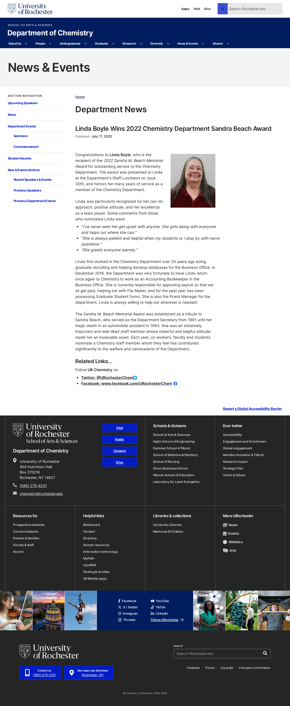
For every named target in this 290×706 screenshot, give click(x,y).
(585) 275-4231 (33, 485)
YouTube (160, 601)
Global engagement (237, 448)
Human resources (96, 545)
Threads (127, 620)
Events (231, 533)
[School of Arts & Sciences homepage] (45, 433)
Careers (119, 450)
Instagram (128, 613)
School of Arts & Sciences (30, 25)
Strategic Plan (233, 468)
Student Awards (19, 158)
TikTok (158, 607)
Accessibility (232, 435)
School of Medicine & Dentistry (175, 455)
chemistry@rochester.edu (41, 493)
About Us (15, 43)
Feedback (193, 668)
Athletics (233, 542)
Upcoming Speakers (23, 103)
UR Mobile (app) (95, 578)
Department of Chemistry (50, 33)
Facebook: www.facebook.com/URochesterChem (126, 383)
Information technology (100, 551)
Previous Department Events (35, 201)
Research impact (235, 461)
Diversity (156, 43)
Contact (89, 531)
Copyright (227, 668)
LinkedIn (159, 613)
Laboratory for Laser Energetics (176, 482)
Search (178, 646)
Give (207, 9)
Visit (197, 9)
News (12, 114)
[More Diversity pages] (168, 43)
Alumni (218, 43)
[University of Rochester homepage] (30, 9)
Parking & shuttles (96, 572)
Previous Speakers (27, 190)
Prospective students (28, 525)
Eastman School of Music (171, 448)
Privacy (210, 668)
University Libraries (167, 525)
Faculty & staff (23, 545)
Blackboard (91, 525)
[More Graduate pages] (113, 43)
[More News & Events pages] (203, 43)
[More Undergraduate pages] (85, 43)
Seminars (21, 136)
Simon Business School (170, 468)
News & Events (187, 43)
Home (80, 97)
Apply (185, 9)
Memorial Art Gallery (168, 531)
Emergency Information (255, 668)
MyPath (88, 558)
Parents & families (26, 538)
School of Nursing (166, 461)
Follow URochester (167, 620)
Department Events (22, 126)
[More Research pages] (141, 43)
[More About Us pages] (26, 43)
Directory (90, 538)
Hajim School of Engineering (174, 441)
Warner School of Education (173, 475)
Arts (229, 550)
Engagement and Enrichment (244, 441)
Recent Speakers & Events (33, 179)
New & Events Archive (24, 170)
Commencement (26, 146)
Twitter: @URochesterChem (107, 377)
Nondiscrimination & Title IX (243, 455)
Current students (25, 531)
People (40, 43)
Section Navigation (25, 96)
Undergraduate (70, 43)
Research (129, 43)
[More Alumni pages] (228, 43)
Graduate (101, 43)
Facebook (127, 601)
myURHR (89, 565)
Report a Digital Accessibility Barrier (252, 409)
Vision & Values (234, 475)
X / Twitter (128, 607)
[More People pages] (50, 43)
